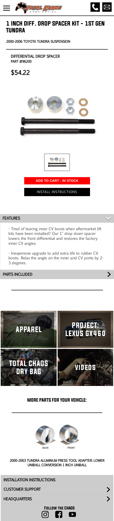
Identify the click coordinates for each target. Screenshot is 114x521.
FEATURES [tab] (11, 206)
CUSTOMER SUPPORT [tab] (22, 477)
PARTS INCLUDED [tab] (17, 262)
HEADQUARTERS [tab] (18, 486)
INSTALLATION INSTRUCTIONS (29, 467)
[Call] (95, 7)
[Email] (107, 7)
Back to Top (57, 516)
